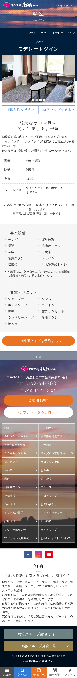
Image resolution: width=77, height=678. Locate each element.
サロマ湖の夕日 (50, 461)
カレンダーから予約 (16, 436)
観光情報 (9, 495)
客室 (44, 32)
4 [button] (44, 100)
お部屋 (8, 470)
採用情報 (9, 521)
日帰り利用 (55, 674)
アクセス (46, 487)
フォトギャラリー (51, 512)
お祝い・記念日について (55, 538)
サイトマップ (49, 529)
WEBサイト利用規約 (16, 538)
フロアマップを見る (55, 110)
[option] (38, 78)
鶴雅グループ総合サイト (38, 634)
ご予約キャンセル (15, 453)
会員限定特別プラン (53, 436)
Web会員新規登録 (14, 444)
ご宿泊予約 (47, 427)
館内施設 (46, 478)
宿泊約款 (46, 521)
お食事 (45, 470)
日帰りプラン (12, 487)
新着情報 (9, 504)
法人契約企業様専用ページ (57, 453)
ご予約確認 (47, 444)
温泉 (7, 478)
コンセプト (11, 461)
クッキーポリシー (15, 529)
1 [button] (33, 100)
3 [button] (40, 100)
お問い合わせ (49, 504)
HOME (31, 32)
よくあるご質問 (13, 512)
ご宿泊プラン (39, 674)
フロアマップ (50, 495)
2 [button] (36, 100)
